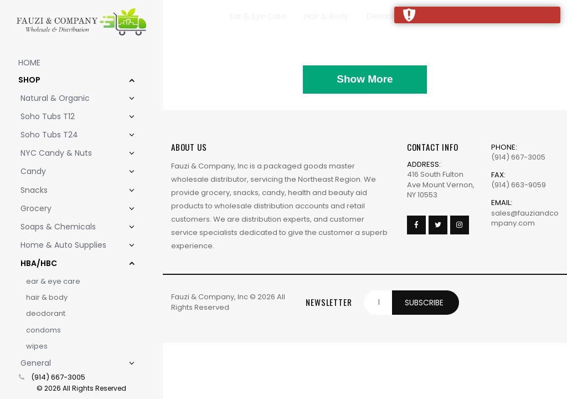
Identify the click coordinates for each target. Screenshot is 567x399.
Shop (69, 80)
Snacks (70, 190)
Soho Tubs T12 (70, 117)
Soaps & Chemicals (70, 227)
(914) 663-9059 (518, 185)
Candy (70, 171)
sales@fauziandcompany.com (525, 218)
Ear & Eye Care (53, 281)
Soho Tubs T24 (70, 135)
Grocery (70, 209)
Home (29, 62)
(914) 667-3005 (58, 377)
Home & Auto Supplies (70, 245)
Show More (365, 79)
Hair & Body (47, 297)
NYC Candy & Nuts (70, 153)
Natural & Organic (70, 98)
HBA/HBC (70, 263)
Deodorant (45, 313)
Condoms (43, 330)
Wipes (37, 346)
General (70, 363)
